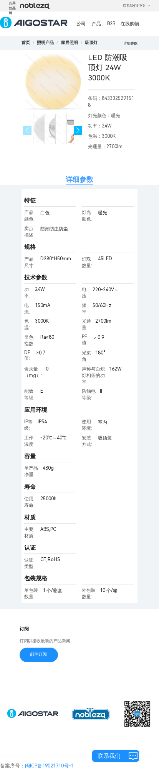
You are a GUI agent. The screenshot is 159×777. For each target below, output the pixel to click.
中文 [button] (145, 6)
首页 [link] (26, 42)
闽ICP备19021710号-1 (49, 766)
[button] (78, 130)
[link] (45, 42)
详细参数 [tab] (79, 179)
